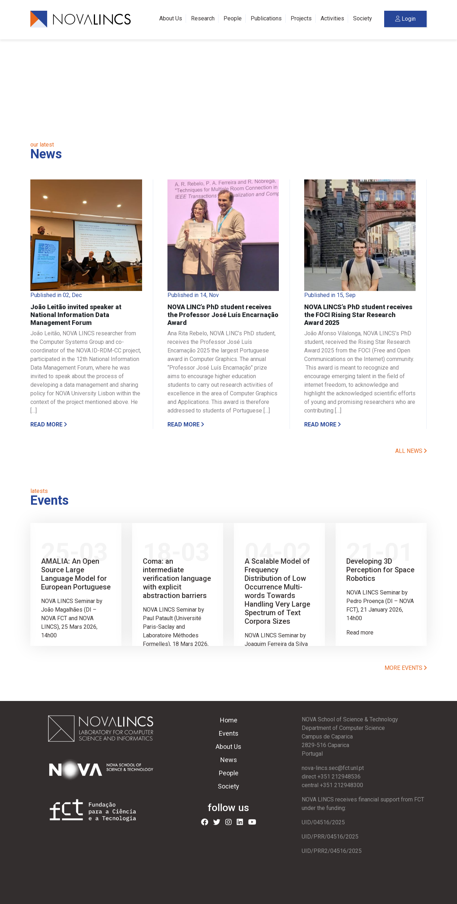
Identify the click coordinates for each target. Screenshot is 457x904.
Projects (301, 18)
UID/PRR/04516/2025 (330, 836)
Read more (48, 424)
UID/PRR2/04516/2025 (332, 851)
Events (228, 733)
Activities (332, 18)
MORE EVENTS (406, 668)
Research (203, 18)
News (228, 760)
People (233, 18)
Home (228, 720)
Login (405, 18)
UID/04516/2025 (323, 822)
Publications (266, 18)
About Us (170, 18)
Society (362, 18)
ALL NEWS (411, 451)
